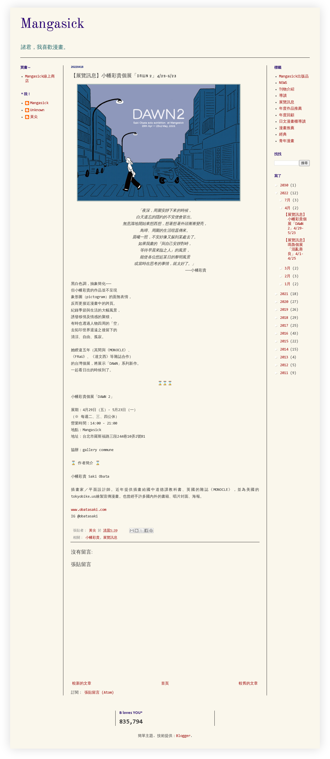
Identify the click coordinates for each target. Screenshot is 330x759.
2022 (285, 193)
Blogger (183, 736)
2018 (285, 318)
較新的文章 (81, 684)
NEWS (283, 83)
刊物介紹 (286, 89)
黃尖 (34, 117)
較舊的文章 (248, 684)
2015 (285, 341)
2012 (285, 365)
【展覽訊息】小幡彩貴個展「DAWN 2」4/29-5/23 (295, 224)
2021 (285, 294)
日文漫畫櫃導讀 (292, 122)
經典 (283, 135)
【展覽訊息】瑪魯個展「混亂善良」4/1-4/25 (295, 250)
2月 (288, 276)
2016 (285, 334)
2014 (285, 350)
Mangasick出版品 (294, 77)
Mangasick (52, 24)
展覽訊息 (110, 537)
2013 (285, 357)
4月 (288, 208)
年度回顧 (286, 115)
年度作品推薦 (290, 109)
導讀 (283, 96)
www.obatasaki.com (88, 510)
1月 (288, 284)
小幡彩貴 (92, 537)
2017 (285, 326)
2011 (285, 373)
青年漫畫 (286, 141)
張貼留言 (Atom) (99, 693)
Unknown (37, 110)
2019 (285, 310)
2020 (285, 302)
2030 (285, 185)
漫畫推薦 (286, 128)
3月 (288, 268)
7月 (288, 200)
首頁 (165, 684)
